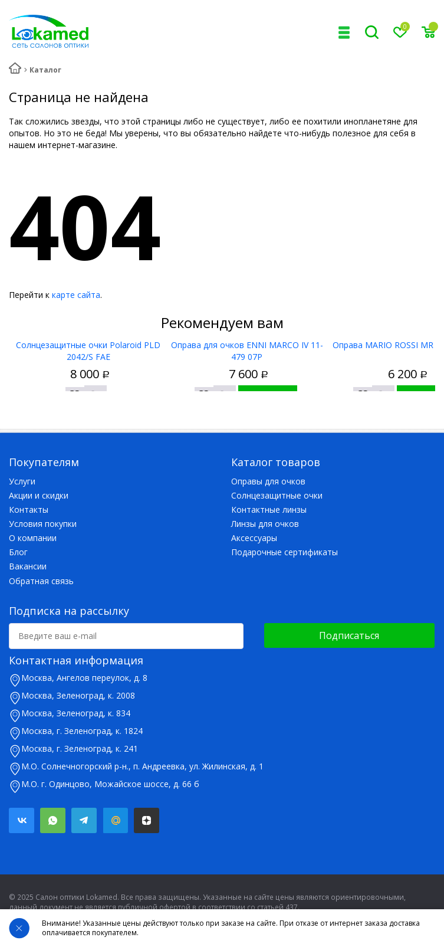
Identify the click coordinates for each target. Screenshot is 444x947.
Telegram (84, 820)
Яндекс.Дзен (146, 820)
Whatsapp (52, 820)
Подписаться (349, 635)
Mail (115, 820)
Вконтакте (21, 820)
